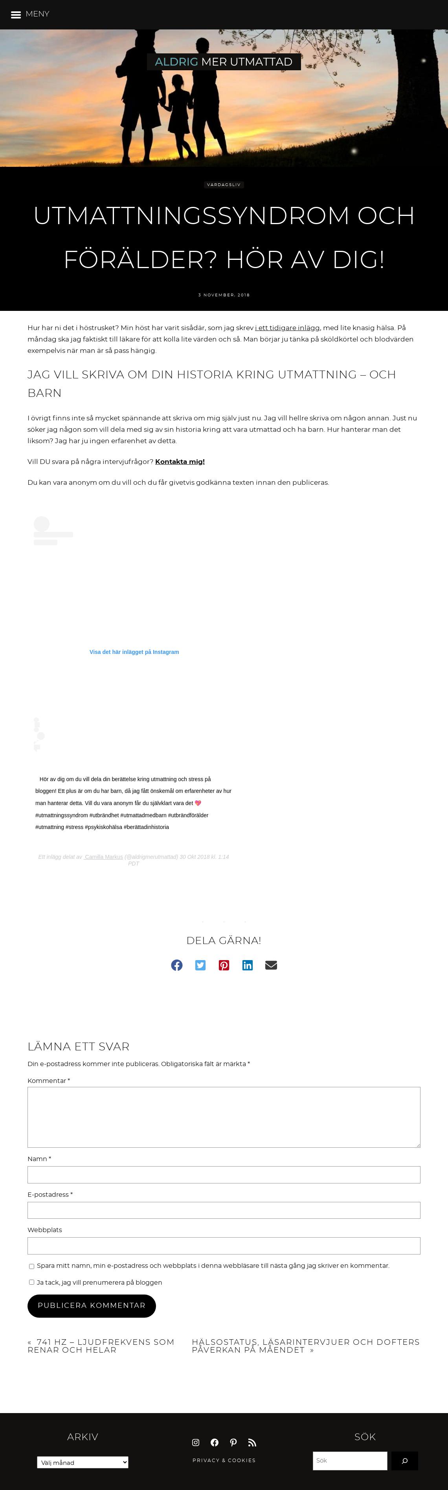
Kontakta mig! (180, 461)
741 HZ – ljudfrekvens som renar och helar (101, 1346)
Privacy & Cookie (222, 1460)
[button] (177, 965)
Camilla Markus (103, 857)
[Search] (404, 1461)
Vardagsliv (224, 185)
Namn (39, 1159)
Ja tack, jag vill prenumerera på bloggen (95, 1283)
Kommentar (49, 1081)
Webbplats (45, 1230)
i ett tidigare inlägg (287, 328)
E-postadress (50, 1195)
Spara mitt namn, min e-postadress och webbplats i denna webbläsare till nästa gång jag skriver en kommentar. (213, 1266)
